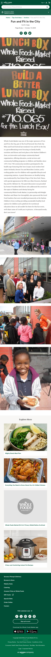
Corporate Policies (27, 648)
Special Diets (8, 599)
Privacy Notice (12, 642)
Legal (19, 648)
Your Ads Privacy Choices (24, 642)
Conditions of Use (37, 642)
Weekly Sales (8, 584)
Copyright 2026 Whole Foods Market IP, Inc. (25, 638)
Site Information (40, 645)
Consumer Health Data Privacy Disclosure (17, 645)
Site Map (32, 645)
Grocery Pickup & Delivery (12, 577)
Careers (6, 606)
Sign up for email (25, 621)
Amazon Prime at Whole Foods (14, 591)
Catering (7, 587)
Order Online (8, 602)
